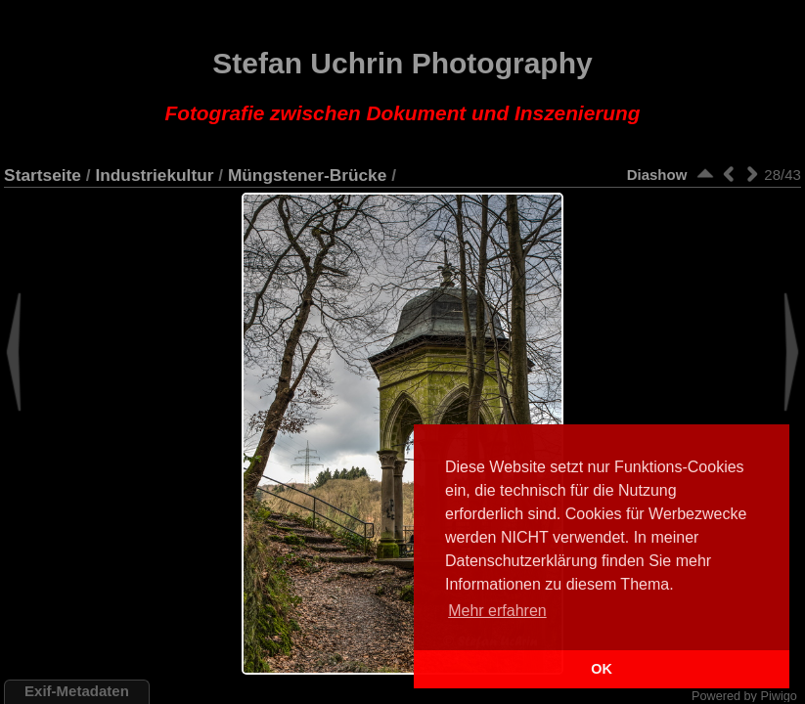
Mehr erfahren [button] (497, 610)
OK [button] (601, 669)
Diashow (657, 174)
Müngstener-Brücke (307, 175)
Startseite (42, 175)
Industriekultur (154, 175)
